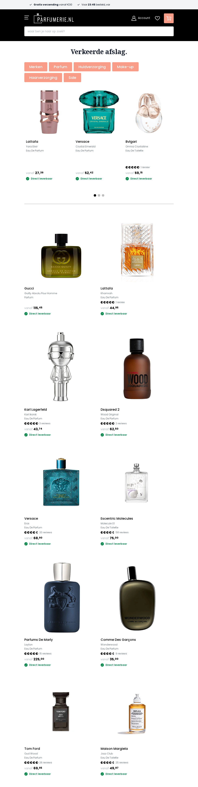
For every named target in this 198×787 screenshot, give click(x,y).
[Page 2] (99, 195)
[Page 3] (103, 195)
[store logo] (54, 17)
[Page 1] (95, 195)
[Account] (140, 18)
